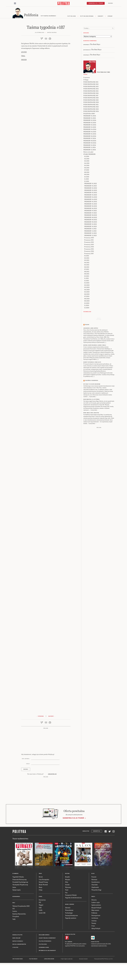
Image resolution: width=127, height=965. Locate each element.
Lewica (14, 911)
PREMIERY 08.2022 (90, 215)
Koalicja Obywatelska (19, 914)
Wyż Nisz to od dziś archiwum (91, 384)
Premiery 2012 (89, 242)
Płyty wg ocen (71, 16)
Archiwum (94, 918)
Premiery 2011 (89, 240)
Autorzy (94, 921)
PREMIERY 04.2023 (90, 199)
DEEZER (24, 60)
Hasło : (28, 763)
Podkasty (94, 913)
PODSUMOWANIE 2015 (91, 91)
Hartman (94, 879)
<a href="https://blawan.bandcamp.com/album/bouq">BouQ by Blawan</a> (45, 482)
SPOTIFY (24, 52)
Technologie (69, 913)
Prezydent (15, 916)
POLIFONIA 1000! (89, 114)
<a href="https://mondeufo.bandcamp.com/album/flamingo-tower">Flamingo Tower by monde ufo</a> (45, 272)
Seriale (67, 885)
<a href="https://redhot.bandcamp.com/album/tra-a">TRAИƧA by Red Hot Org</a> (45, 261)
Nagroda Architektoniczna (73, 898)
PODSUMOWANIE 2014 (91, 89)
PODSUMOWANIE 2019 (91, 100)
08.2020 (87, 299)
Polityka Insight (33, 958)
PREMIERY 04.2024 (89, 129)
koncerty (100, 16)
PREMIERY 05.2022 (90, 201)
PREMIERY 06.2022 (90, 206)
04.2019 (86, 163)
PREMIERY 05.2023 (90, 204)
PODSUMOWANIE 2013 (91, 86)
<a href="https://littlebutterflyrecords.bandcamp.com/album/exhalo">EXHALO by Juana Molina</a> (45, 448)
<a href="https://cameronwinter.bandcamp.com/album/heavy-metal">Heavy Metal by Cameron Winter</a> (45, 113)
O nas (93, 926)
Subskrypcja (96, 831)
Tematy (93, 923)
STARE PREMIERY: (89, 154)
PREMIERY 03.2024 (89, 125)
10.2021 (86, 276)
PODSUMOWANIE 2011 (90, 82)
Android (70, 941)
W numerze (15, 873)
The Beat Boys (95, 44)
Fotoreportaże (95, 915)
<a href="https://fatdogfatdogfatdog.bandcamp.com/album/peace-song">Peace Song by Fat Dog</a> (45, 69)
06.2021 (86, 267)
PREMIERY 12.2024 (89, 150)
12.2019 (86, 181)
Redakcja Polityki (17, 934)
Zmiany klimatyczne (71, 915)
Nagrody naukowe (70, 918)
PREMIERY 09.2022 (90, 220)
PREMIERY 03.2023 (90, 195)
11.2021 (86, 278)
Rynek (40, 896)
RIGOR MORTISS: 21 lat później (91, 399)
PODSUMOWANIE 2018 (91, 98)
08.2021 (86, 272)
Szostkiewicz (95, 882)
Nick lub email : (26, 758)
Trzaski (87, 324)
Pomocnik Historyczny (19, 879)
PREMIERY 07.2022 (90, 211)
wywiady (110, 16)
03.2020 (87, 287)
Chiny (40, 890)
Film (66, 882)
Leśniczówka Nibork (49, 958)
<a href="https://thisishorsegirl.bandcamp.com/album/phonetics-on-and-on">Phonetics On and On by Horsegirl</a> (45, 91)
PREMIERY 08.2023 (90, 217)
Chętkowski (95, 887)
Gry (66, 892)
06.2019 (86, 168)
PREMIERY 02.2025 (89, 123)
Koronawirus (16, 896)
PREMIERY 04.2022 (90, 197)
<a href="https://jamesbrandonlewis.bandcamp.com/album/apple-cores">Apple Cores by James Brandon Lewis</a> (45, 571)
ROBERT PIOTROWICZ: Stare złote (92, 362)
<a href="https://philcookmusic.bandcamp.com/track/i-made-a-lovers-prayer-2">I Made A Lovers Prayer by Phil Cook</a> (45, 582)
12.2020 (86, 308)
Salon (14, 887)
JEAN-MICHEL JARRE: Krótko (90, 328)
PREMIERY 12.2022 (90, 233)
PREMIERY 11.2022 (90, 229)
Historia (94, 900)
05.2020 (87, 292)
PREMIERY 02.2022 (90, 188)
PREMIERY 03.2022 (90, 192)
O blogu (85, 80)
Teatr (66, 890)
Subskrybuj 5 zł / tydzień (96, 3)
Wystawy (68, 887)
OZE (40, 908)
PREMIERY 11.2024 (89, 147)
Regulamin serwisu (44, 934)
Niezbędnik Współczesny (20, 885)
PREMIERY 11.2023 (90, 231)
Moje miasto (95, 910)
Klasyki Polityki (96, 908)
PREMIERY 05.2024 (89, 134)
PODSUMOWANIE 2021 (91, 104)
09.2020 (87, 301)
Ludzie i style (95, 902)
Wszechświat (69, 910)
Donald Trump (43, 882)
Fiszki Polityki (95, 941)
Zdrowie (67, 908)
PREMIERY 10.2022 (90, 224)
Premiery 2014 (89, 247)
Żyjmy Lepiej (16, 890)
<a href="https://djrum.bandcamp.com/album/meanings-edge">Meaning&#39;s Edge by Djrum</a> (45, 504)
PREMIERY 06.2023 (90, 208)
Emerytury (42, 900)
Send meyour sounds (98, 319)
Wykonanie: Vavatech (83, 958)
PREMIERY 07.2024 (89, 138)
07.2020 (86, 296)
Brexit (41, 877)
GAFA (40, 910)
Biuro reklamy (16, 938)
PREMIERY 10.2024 (89, 145)
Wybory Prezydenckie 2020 (21, 906)
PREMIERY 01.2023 (90, 186)
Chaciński (94, 885)
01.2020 (86, 283)
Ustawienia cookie (44, 947)
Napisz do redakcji (17, 941)
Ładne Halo (70, 958)
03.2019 (86, 161)
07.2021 (86, 269)
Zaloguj (110, 3)
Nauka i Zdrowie (69, 904)
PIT (40, 902)
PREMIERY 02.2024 (89, 120)
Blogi (93, 873)
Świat (40, 873)
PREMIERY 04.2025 (89, 132)
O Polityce (15, 947)
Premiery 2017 (89, 253)
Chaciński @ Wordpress (91, 380)
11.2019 (86, 179)
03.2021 (86, 260)
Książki (67, 877)
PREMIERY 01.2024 (89, 116)
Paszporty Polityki (71, 895)
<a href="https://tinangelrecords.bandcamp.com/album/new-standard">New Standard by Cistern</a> (45, 80)
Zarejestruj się (52, 774)
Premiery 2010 (89, 238)
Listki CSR (42, 913)
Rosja (40, 887)
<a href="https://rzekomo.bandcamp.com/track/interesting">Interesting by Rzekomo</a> (45, 526)
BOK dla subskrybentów (19, 944)
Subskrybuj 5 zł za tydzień (73, 818)
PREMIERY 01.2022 (90, 183)
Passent (93, 877)
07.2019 (86, 170)
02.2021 (86, 258)
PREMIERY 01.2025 (89, 118)
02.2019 (86, 159)
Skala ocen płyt (88, 152)
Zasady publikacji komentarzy (47, 938)
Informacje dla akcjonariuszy (47, 950)
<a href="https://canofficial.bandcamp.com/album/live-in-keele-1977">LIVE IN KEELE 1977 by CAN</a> (45, 644)
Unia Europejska (44, 879)
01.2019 (86, 156)
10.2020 (86, 303)
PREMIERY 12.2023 (90, 235)
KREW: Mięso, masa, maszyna (91, 412)
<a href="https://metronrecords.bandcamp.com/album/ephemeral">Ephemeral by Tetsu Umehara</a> (45, 515)
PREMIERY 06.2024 (89, 136)
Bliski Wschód (43, 885)
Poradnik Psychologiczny (20, 882)
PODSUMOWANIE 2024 (91, 111)
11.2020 (86, 305)
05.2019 (86, 165)
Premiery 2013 (89, 244)
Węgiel (41, 905)
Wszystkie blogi (96, 890)
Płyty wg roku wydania (86, 16)
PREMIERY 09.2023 (90, 222)
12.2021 (86, 281)
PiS (13, 909)
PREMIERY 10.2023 (90, 226)
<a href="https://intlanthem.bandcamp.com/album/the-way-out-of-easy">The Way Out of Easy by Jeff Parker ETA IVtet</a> (45, 549)
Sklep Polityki (95, 928)
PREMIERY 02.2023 (90, 190)
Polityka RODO (43, 944)
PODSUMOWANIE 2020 (91, 102)
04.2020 (87, 290)
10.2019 (86, 177)
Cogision (66, 958)
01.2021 (86, 256)
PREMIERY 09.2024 (89, 143)
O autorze (86, 77)
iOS (66, 941)
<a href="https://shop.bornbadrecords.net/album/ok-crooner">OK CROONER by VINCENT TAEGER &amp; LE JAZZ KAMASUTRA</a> (45, 397)
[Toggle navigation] (14, 3)
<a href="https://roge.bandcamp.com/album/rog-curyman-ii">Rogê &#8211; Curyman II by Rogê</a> (45, 221)
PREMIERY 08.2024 (89, 141)
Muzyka (67, 879)
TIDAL (23, 56)
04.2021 (86, 262)
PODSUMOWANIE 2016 (91, 93)
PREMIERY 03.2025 (89, 127)
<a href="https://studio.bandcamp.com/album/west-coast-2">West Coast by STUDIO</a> (45, 470)
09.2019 (86, 174)
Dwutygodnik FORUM (17, 958)
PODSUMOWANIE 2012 (91, 84)
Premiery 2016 (89, 251)
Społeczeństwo (96, 905)
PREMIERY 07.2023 (90, 213)
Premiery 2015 (89, 249)
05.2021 (86, 265)
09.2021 (86, 274)
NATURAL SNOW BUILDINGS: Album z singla (94, 345)
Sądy (14, 919)
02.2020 (87, 285)
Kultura (67, 873)
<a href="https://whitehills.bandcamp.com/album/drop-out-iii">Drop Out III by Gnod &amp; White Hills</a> (45, 633)
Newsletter (86, 831)
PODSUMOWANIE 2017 (90, 95)
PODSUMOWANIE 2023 (91, 109)
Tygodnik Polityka (18, 877)
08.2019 (86, 172)
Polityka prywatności (45, 941)
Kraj (13, 902)
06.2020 (87, 294)
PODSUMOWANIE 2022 (91, 107)
